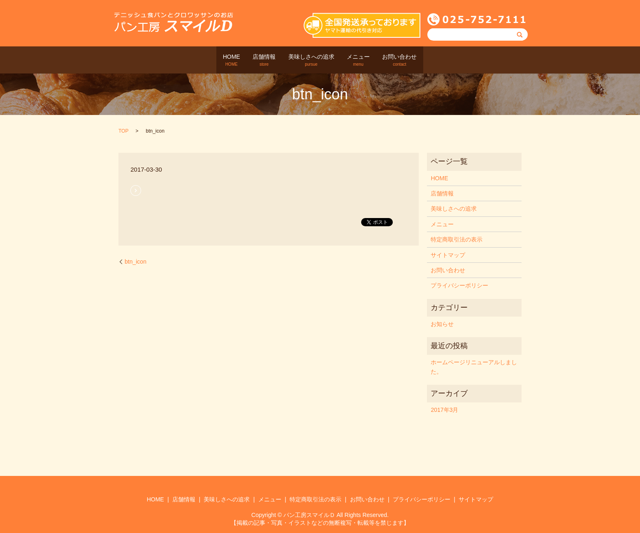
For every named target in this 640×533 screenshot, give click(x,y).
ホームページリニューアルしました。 (474, 366)
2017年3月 (444, 410)
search (443, 60)
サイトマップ (448, 254)
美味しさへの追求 (311, 60)
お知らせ (442, 324)
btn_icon (135, 261)
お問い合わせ (416, 60)
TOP (123, 131)
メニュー (366, 60)
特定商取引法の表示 (456, 239)
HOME (215, 60)
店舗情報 (256, 60)
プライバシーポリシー (459, 285)
